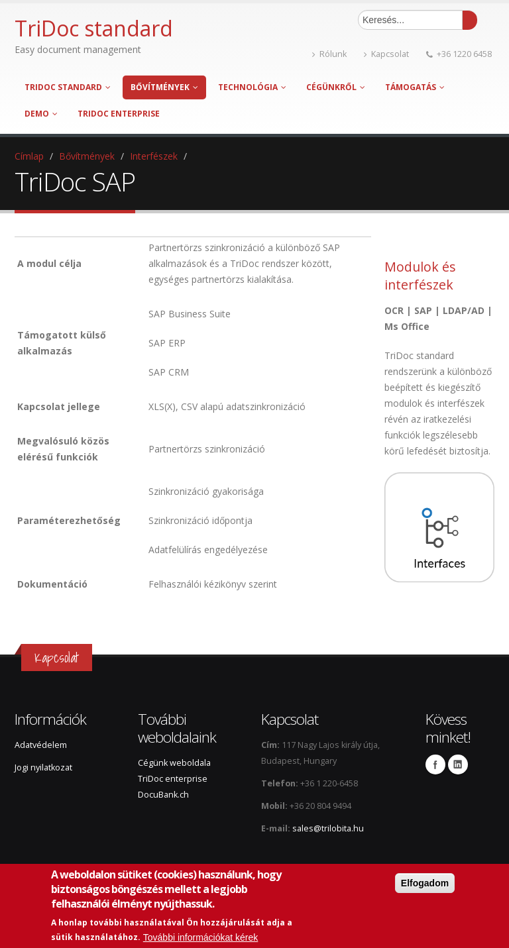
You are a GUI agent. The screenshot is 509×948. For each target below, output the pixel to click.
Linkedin (458, 764)
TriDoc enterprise (119, 113)
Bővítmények (164, 87)
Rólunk (329, 54)
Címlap (29, 156)
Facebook (435, 764)
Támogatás (415, 87)
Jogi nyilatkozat (43, 767)
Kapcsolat (386, 54)
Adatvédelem (41, 745)
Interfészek (154, 156)
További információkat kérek (200, 937)
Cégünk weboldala (174, 762)
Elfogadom (425, 883)
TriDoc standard (68, 87)
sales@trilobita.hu (328, 828)
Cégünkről (335, 87)
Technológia (252, 87)
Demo (41, 113)
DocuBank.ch (163, 794)
